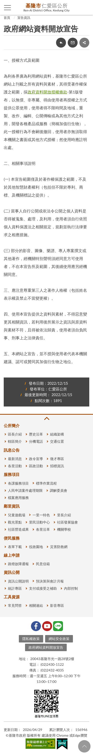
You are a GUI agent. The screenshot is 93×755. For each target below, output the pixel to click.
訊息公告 (12, 450)
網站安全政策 (59, 639)
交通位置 (57, 441)
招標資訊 (57, 466)
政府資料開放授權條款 (47, 91)
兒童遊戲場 (16, 515)
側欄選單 (7, 7)
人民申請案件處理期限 (25, 490)
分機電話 (36, 441)
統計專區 (15, 588)
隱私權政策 (31, 639)
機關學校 (64, 529)
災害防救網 (58, 547)
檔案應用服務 (18, 497)
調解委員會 (58, 490)
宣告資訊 (23, 18)
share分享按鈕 (84, 43)
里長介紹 (64, 515)
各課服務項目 (18, 483)
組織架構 (57, 434)
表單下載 (15, 547)
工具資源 (12, 596)
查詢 (85, 7)
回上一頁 (61, 43)
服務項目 (12, 474)
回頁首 (84, 746)
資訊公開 (12, 572)
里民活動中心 (39, 522)
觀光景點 (15, 522)
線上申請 (12, 555)
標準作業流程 (46, 483)
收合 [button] (46, 418)
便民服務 (12, 538)
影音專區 (57, 605)
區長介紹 (15, 434)
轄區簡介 (15, 441)
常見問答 (15, 605)
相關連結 (36, 605)
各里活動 (15, 466)
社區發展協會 (67, 522)
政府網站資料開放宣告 (46, 647)
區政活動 (36, 466)
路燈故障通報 (18, 564)
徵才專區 (57, 459)
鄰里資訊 (12, 506)
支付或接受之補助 (43, 588)
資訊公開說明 (18, 581)
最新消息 (15, 459)
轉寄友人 (73, 43)
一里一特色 (41, 515)
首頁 (7, 18)
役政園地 (36, 547)
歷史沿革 (36, 434)
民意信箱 (43, 564)
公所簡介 (12, 425)
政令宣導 (36, 459)
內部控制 (71, 588)
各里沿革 (43, 529)
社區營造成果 (18, 529)
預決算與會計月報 (50, 581)
